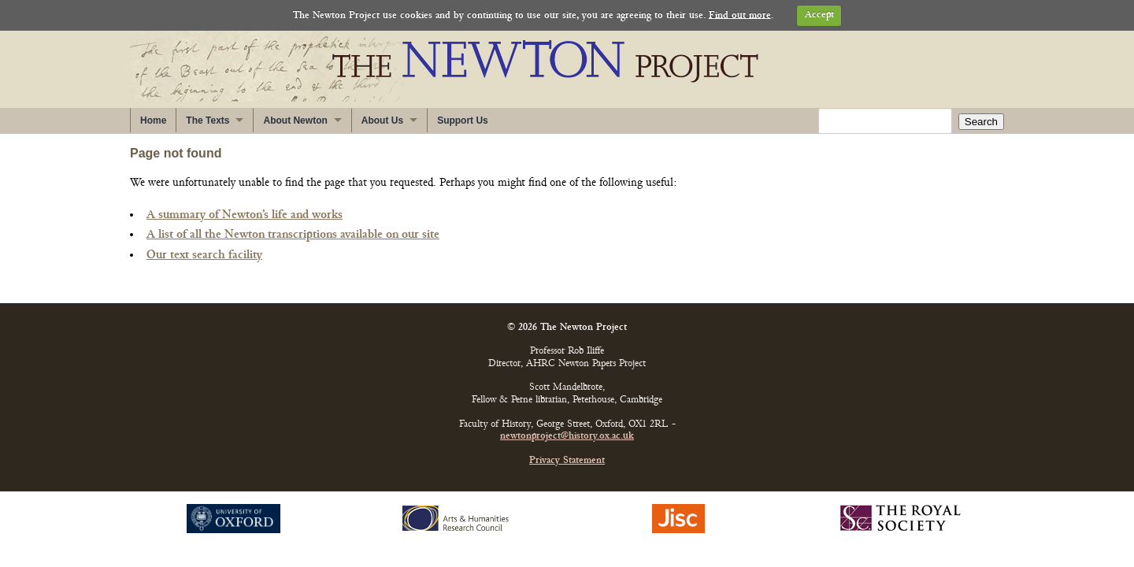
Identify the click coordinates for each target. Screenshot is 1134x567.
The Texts (207, 120)
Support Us (462, 120)
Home (153, 120)
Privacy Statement (567, 461)
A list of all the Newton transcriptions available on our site (292, 234)
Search (981, 122)
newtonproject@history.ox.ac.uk (567, 437)
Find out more (740, 15)
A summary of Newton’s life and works (244, 215)
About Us (382, 120)
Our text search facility (204, 255)
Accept (819, 15)
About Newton (295, 120)
